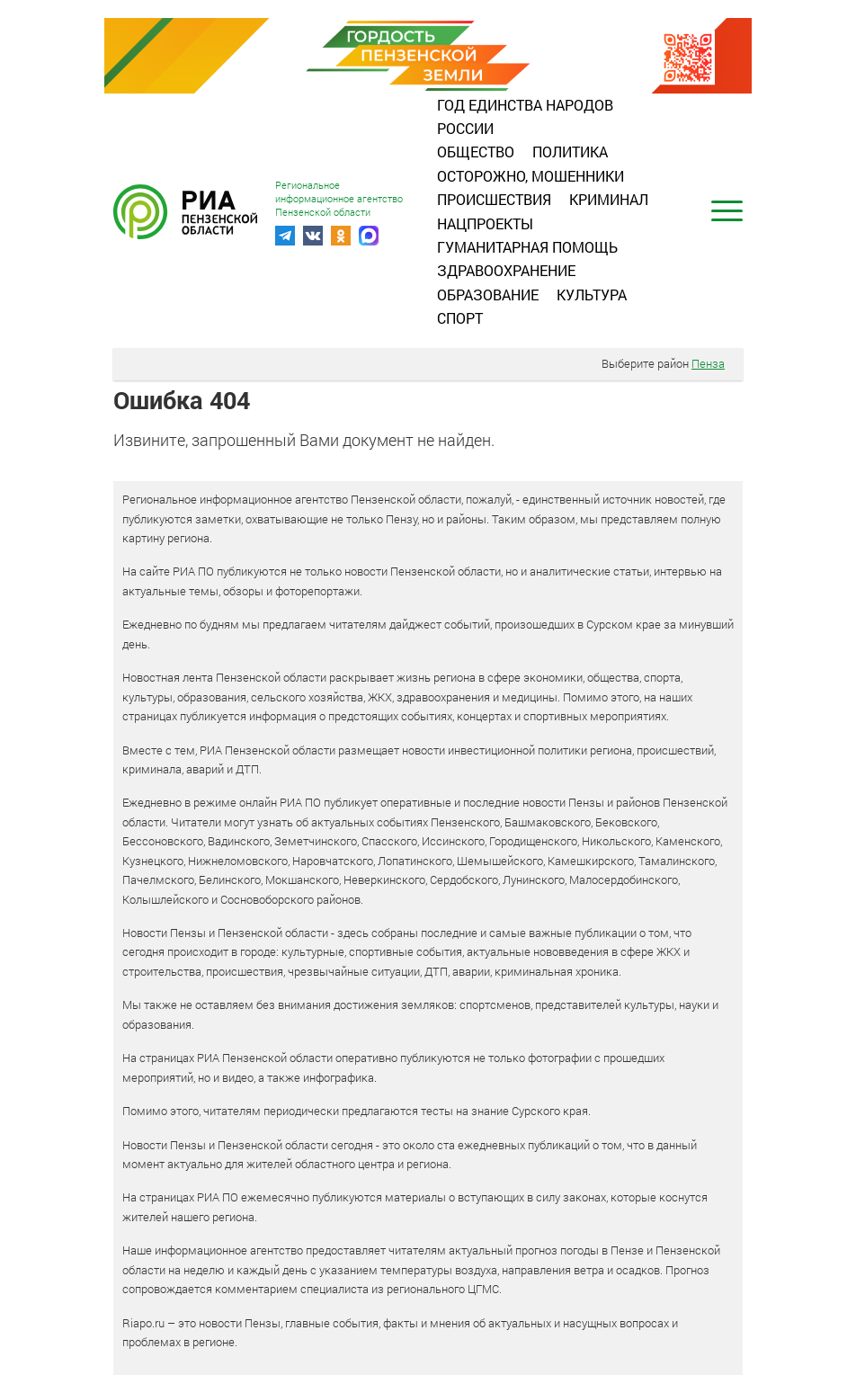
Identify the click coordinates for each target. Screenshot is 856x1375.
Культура (592, 294)
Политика (570, 151)
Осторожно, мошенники (530, 175)
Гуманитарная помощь (527, 246)
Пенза (708, 363)
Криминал (608, 199)
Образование (488, 294)
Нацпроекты (485, 223)
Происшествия (494, 199)
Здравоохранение (506, 270)
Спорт (460, 317)
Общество (475, 151)
